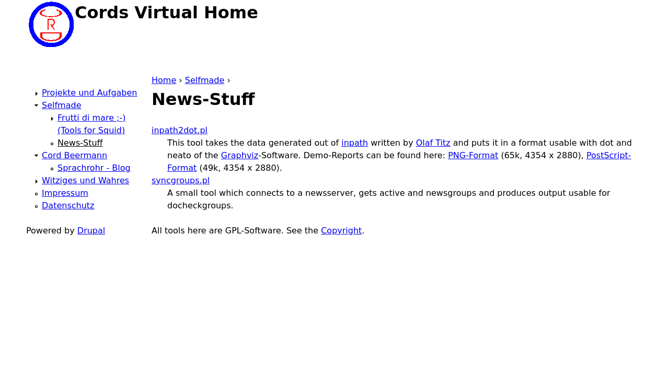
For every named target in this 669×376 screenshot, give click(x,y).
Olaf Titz (433, 143)
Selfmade (204, 80)
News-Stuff (80, 143)
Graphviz (239, 155)
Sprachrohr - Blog (94, 168)
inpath (354, 143)
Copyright (341, 231)
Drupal (91, 231)
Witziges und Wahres (85, 180)
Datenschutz (68, 205)
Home (164, 80)
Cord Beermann (74, 155)
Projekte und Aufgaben (89, 93)
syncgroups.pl (181, 180)
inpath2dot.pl (179, 130)
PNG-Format (473, 155)
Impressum (65, 193)
